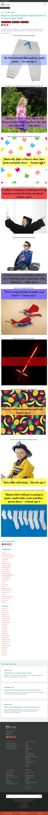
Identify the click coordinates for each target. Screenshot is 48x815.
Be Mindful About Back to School (22, 690)
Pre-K (26, 751)
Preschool (27, 750)
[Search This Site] (24, 796)
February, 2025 (5, 635)
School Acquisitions (29, 775)
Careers (27, 773)
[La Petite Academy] (5, 4)
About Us (28, 770)
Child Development (6, 554)
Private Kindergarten (30, 755)
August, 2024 (5, 647)
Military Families (9, 782)
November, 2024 (6, 641)
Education (9, 741)
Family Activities (6, 567)
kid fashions (24, 22)
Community (4, 600)
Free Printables (5, 569)
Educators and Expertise (11, 745)
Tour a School (9, 773)
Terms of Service (24, 805)
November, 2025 (6, 618)
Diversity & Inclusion (29, 772)
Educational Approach (7, 596)
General (4, 586)
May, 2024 (4, 653)
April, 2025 (4, 631)
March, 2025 (5, 633)
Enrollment (8, 780)
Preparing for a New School (18, 673)
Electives (27, 764)
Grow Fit (27, 766)
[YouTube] (11, 544)
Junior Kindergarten (29, 753)
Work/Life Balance (6, 577)
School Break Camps (30, 761)
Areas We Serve (24, 807)
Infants (26, 743)
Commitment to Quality (11, 746)
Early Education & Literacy (8, 556)
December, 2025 (6, 616)
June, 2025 (4, 628)
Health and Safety (10, 775)
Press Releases (5, 579)
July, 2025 (4, 626)
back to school (6, 22)
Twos (26, 746)
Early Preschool (28, 748)
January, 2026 (5, 614)
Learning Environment (11, 748)
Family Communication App (12, 777)
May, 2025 (4, 630)
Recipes (4, 552)
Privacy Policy (24, 804)
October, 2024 (5, 643)
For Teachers (5, 584)
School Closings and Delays (12, 783)
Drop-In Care (28, 759)
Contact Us (27, 783)
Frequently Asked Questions (31, 782)
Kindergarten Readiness (8, 575)
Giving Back (27, 778)
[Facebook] (2, 25)
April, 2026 (4, 608)
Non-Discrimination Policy (24, 806)
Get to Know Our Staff (7, 557)
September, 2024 (6, 645)
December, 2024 (6, 639)
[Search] (40, 796)
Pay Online (10, 732)
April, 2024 (4, 655)
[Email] (7, 25)
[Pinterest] (5, 25)
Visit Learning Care (24, 802)
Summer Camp (5, 592)
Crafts (3, 582)
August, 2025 (5, 624)
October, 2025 (5, 620)
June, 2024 (4, 651)
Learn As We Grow (6, 598)
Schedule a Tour (11, 731)
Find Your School (4, 7)
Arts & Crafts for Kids (7, 590)
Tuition (7, 778)
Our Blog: (3, 12)
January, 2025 (5, 637)
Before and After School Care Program (31, 757)
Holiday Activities (6, 563)
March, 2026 (5, 610)
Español (9, 734)
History (26, 780)
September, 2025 (6, 622)
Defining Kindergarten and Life (22, 707)
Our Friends (5, 581)
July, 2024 (4, 649)
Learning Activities (6, 565)
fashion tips (16, 22)
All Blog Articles (28, 788)
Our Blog (28, 786)
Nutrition (4, 561)
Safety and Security (6, 573)
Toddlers (27, 745)
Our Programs (30, 741)
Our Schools (10, 770)
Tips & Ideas (5, 559)
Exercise (4, 594)
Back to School (5, 571)
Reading (4, 602)
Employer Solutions (6, 588)
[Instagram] (5, 544)
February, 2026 (5, 612)
